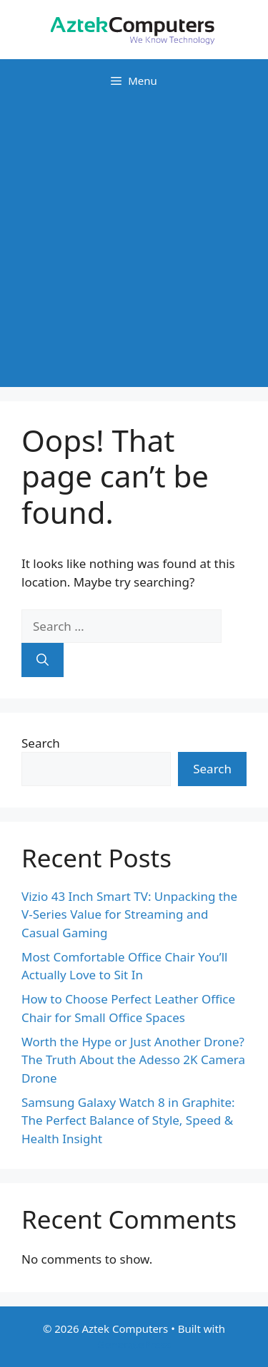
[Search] (42, 660)
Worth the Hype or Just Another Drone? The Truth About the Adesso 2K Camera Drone (133, 1059)
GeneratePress (134, 1344)
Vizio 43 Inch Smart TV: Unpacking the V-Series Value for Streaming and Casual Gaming (129, 914)
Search (40, 743)
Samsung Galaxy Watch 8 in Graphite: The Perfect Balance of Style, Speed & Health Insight (128, 1120)
